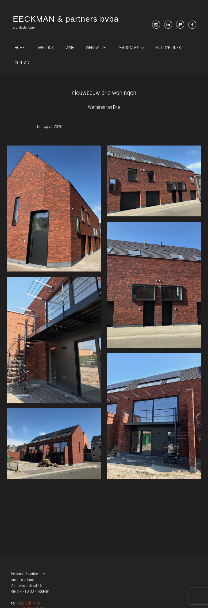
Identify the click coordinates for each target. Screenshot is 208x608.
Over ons (45, 47)
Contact (23, 62)
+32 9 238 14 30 (28, 603)
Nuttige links (168, 47)
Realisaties (131, 47)
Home (20, 47)
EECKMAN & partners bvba (66, 18)
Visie (70, 47)
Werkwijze (96, 47)
